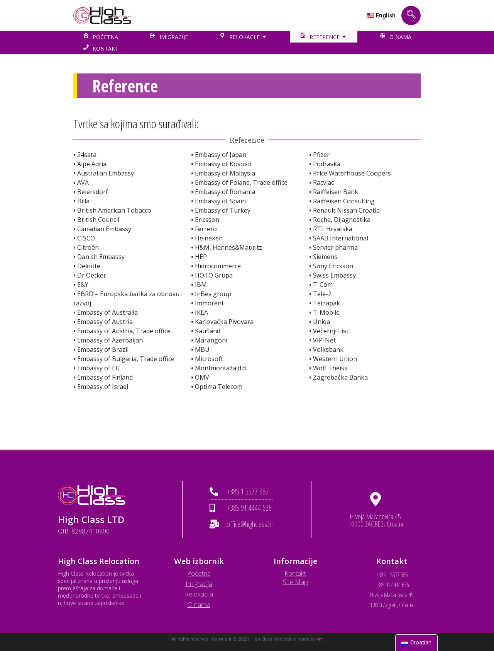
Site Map (295, 581)
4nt (319, 639)
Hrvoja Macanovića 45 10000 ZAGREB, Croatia (375, 520)
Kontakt (295, 573)
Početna (199, 573)
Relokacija (199, 594)
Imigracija (199, 583)
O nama (199, 604)
